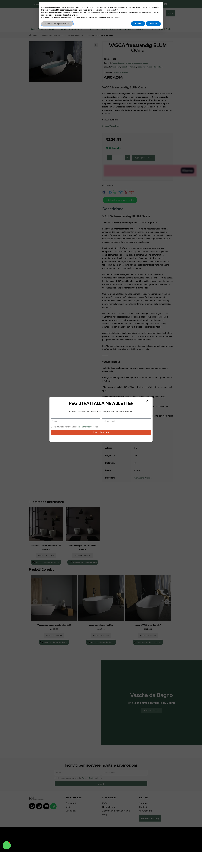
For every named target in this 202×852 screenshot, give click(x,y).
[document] (101, 426)
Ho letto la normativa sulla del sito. (76, 427)
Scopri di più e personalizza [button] (57, 23)
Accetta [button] (153, 23)
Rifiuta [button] (138, 23)
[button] (7, 845)
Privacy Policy (84, 427)
